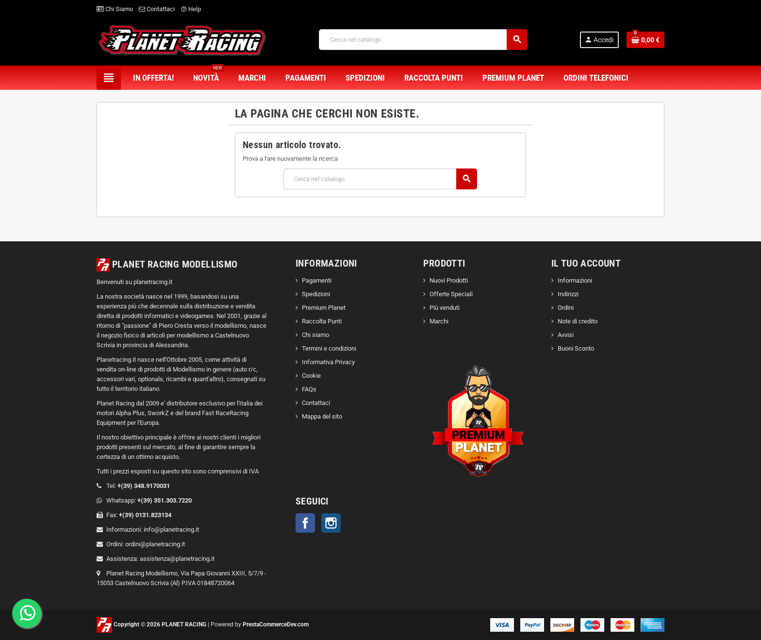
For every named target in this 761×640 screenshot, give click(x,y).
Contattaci (157, 9)
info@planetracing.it (171, 529)
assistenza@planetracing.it (177, 558)
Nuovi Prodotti (449, 280)
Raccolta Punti (322, 321)
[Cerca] (423, 39)
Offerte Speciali (451, 294)
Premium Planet (324, 307)
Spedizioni (316, 294)
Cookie (311, 375)
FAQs (309, 389)
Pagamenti (316, 280)
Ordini (566, 307)
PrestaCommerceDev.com (276, 624)
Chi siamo (315, 334)
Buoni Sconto (576, 348)
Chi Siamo (115, 9)
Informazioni (575, 280)
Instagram (331, 523)
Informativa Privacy (328, 362)
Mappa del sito (322, 416)
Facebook (305, 523)
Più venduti (445, 307)
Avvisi (566, 334)
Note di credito (577, 321)
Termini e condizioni (329, 348)
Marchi (439, 321)
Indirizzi (568, 294)
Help (191, 9)
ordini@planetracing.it (155, 544)
